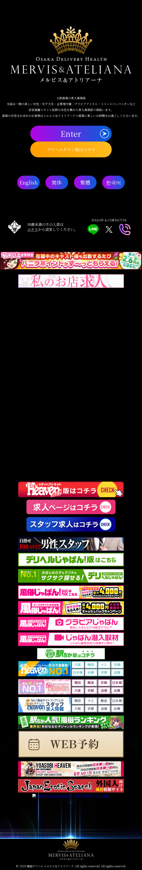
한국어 (113, 182)
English (28, 182)
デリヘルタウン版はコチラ (71, 149)
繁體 (85, 182)
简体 (57, 182)
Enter (71, 133)
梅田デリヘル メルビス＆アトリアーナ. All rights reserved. (63, 866)
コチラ (32, 229)
